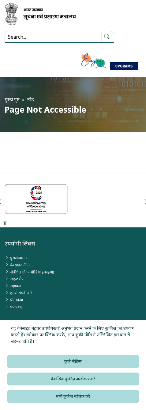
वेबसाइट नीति (20, 265)
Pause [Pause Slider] (5, 223)
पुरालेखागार (18, 258)
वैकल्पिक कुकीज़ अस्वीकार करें (73, 378)
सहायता (15, 285)
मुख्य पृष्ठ (12, 99)
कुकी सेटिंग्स (73, 361)
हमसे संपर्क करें (21, 293)
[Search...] (53, 36)
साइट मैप (17, 278)
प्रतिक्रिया (16, 300)
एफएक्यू (16, 306)
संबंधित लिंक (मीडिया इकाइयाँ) (32, 272)
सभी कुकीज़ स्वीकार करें (73, 396)
